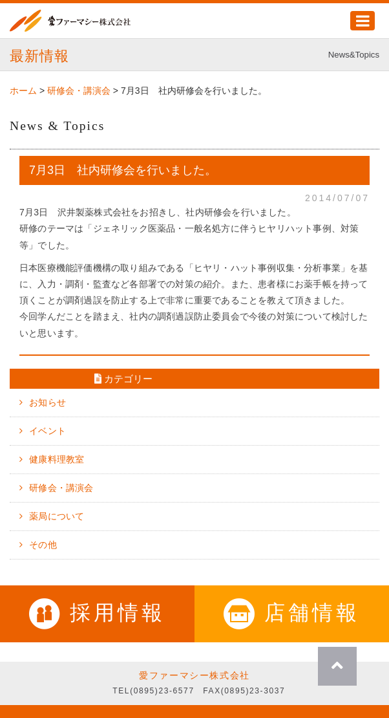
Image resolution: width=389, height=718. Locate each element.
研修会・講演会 (61, 488)
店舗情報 (292, 612)
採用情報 (97, 612)
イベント (47, 431)
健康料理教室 (56, 459)
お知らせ (47, 402)
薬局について (56, 516)
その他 (43, 544)
